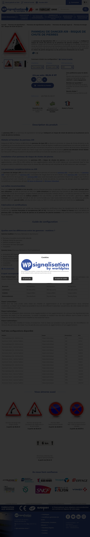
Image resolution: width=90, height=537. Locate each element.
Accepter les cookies (61, 278)
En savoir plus (27, 278)
